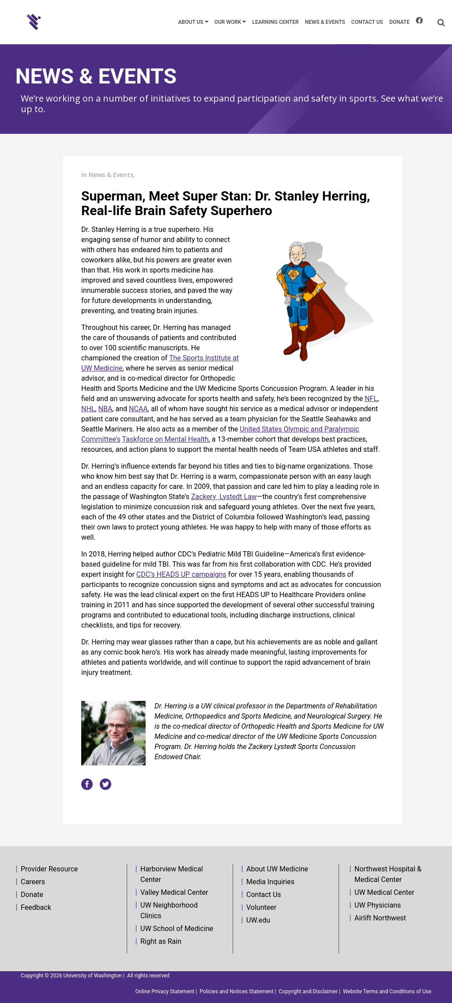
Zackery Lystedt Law (224, 496)
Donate (32, 894)
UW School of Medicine (176, 928)
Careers (33, 882)
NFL (371, 398)
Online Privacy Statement (164, 991)
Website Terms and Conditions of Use (387, 991)
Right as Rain (160, 941)
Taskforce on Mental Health (165, 439)
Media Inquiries (270, 882)
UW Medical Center (384, 892)
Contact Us (263, 894)
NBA (105, 409)
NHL (88, 409)
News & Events (111, 174)
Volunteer (261, 907)
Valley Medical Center (174, 892)
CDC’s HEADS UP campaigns (181, 574)
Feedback (36, 907)
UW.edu (258, 920)
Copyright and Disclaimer (308, 991)
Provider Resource (49, 869)
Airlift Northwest (380, 918)
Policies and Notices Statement (236, 991)
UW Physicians (377, 905)
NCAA (138, 409)
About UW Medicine (277, 869)
